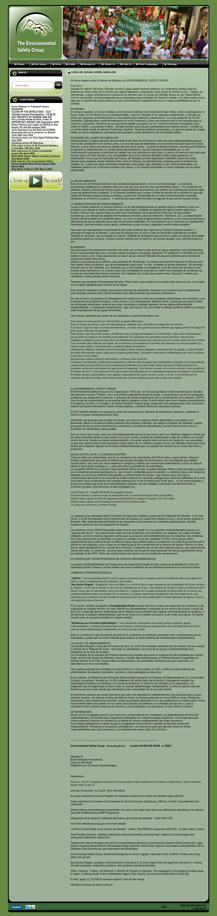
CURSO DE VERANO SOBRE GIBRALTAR (93, 72)
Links (72, 64)
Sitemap (172, 64)
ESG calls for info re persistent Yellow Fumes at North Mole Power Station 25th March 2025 (33, 164)
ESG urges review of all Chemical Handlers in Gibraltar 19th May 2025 (34, 146)
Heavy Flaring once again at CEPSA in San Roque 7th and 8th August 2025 (34, 125)
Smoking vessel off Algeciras (27, 143)
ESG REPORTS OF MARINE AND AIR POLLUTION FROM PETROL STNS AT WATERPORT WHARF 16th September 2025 (35, 119)
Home (21, 64)
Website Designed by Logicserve (193, 907)
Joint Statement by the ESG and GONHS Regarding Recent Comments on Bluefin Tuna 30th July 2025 (33, 132)
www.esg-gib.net (116, 746)
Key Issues (40, 64)
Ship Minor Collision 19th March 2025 (31, 169)
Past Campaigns (148, 64)
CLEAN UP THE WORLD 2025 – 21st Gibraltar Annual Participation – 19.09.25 (33, 113)
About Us (110, 64)
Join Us (127, 64)
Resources (89, 64)
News (58, 64)
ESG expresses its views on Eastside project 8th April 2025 (31, 152)
